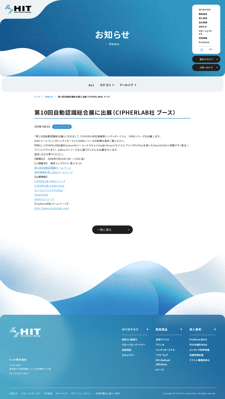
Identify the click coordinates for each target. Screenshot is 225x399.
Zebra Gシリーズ (44, 199)
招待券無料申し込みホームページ (53, 172)
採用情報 (200, 35)
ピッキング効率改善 (199, 349)
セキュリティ (128, 355)
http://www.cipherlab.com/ (51, 208)
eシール (160, 369)
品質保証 (126, 349)
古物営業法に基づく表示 (107, 393)
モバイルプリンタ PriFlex (48, 190)
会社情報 (200, 22)
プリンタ (160, 344)
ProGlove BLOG (204, 39)
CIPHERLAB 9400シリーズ (49, 181)
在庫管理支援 (196, 355)
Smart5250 (41, 194)
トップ (37, 96)
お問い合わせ (206, 64)
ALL (91, 85)
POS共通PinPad (198, 344)
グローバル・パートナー (134, 344)
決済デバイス (162, 339)
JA (201, 46)
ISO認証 (48, 393)
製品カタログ (206, 55)
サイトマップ (61, 393)
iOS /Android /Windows (163, 362)
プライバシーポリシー (81, 393)
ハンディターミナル (165, 349)
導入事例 (200, 18)
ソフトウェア (162, 355)
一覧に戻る (104, 230)
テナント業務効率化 (199, 360)
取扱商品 (200, 13)
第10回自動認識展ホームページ (52, 168)
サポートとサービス (205, 30)
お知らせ (200, 26)
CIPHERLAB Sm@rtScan (49, 186)
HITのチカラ (202, 9)
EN (210, 46)
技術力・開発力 (129, 339)
